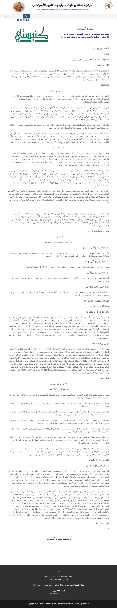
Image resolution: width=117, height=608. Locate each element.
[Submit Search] (26, 16)
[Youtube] (24, 20)
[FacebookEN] (27, 20)
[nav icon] (109, 16)
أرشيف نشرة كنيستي (58, 538)
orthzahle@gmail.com (58, 593)
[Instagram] (21, 20)
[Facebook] (18, 20)
